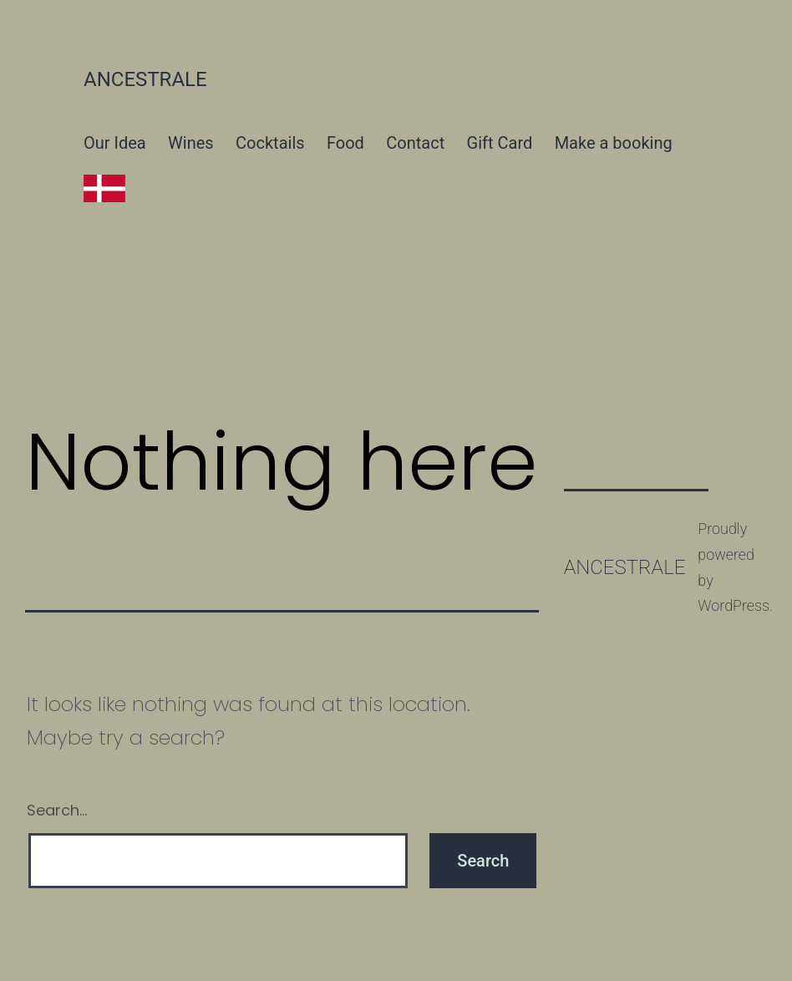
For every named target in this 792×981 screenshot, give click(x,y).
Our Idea (115, 143)
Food (345, 143)
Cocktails (270, 143)
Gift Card (500, 143)
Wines (191, 143)
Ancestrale (145, 79)
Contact (415, 143)
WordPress (733, 605)
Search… (57, 810)
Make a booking (614, 143)
